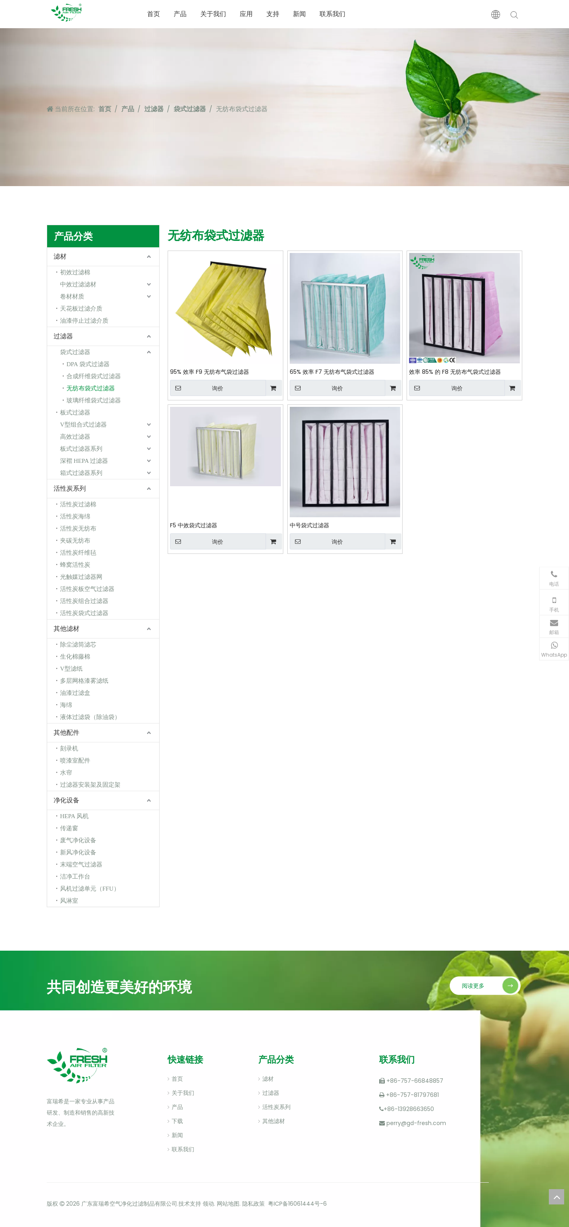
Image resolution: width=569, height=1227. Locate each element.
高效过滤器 (75, 436)
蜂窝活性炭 (75, 565)
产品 (180, 13)
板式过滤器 (75, 412)
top (556, 1196)
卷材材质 (72, 296)
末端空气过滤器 (81, 864)
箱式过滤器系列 (81, 473)
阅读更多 (473, 986)
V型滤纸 (71, 668)
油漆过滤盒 (75, 693)
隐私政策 (253, 1204)
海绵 (66, 705)
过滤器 (63, 336)
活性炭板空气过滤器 (87, 589)
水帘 (66, 772)
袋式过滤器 (75, 352)
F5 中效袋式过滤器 (193, 525)
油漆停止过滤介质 (84, 320)
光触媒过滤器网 (81, 577)
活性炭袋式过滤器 (84, 613)
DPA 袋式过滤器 (88, 364)
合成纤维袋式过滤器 (93, 376)
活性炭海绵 (75, 516)
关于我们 (213, 13)
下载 (177, 1121)
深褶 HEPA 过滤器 (84, 461)
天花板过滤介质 (81, 308)
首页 (153, 13)
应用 (246, 13)
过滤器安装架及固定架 (90, 784)
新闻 (299, 13)
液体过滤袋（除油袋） (90, 717)
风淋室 (69, 900)
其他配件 (66, 732)
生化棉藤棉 (75, 656)
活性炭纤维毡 (78, 552)
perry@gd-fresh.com (416, 1123)
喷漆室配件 (75, 760)
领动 (207, 1204)
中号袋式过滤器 (309, 525)
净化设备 (66, 800)
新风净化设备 (78, 852)
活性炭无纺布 (78, 528)
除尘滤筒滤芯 (78, 644)
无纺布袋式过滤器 (90, 388)
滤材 (60, 256)
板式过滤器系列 (81, 449)
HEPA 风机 (74, 816)
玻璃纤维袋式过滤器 (93, 400)
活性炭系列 (70, 488)
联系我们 (332, 13)
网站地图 (228, 1204)
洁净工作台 (75, 876)
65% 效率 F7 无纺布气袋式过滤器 (332, 372)
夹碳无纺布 (75, 540)
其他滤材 (66, 628)
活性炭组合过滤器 (84, 601)
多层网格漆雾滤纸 (84, 681)
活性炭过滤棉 (78, 504)
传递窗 (69, 828)
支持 (272, 13)
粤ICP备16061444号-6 (297, 1204)
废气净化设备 (78, 840)
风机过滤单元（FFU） (90, 888)
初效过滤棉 (75, 272)
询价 (196, 388)
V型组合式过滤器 (83, 424)
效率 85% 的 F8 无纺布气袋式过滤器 (455, 372)
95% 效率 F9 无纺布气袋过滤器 (209, 372)
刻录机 (69, 748)
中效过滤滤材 (78, 284)
